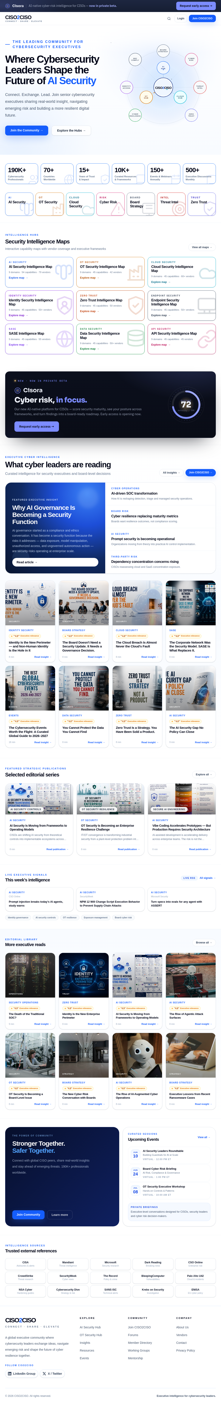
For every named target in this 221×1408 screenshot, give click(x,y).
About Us (182, 1327)
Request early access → (196, 6)
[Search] (169, 18)
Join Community (28, 1214)
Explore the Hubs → (71, 130)
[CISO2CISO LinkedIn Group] (21, 1374)
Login (180, 18)
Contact (181, 1342)
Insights (85, 1342)
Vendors (181, 1335)
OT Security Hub (91, 1335)
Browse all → (204, 942)
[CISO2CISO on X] (52, 1374)
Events (84, 1358)
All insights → (171, 472)
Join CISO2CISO (202, 18)
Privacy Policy (185, 1350)
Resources (87, 1350)
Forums (133, 1335)
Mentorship (135, 1358)
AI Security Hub (90, 1327)
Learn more (60, 1215)
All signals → (208, 877)
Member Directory (140, 1342)
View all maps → (202, 247)
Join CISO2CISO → (200, 472)
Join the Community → (26, 130)
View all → (204, 1137)
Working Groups (139, 1350)
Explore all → (204, 774)
